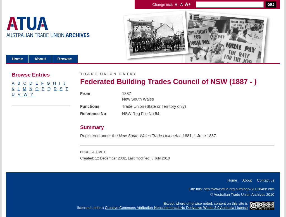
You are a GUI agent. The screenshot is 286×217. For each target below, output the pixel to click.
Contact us (265, 180)
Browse (65, 59)
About (40, 59)
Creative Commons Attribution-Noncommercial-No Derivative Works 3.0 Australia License (176, 208)
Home (17, 59)
